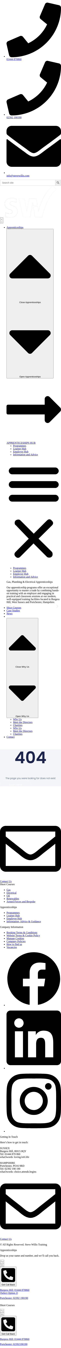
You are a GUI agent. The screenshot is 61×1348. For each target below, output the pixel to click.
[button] (34, 511)
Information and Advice (25, 454)
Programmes (19, 445)
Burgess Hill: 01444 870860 (14, 1339)
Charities (17, 725)
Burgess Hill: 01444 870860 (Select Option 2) (14, 1291)
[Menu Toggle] (1, 220)
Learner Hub (19, 448)
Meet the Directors (23, 722)
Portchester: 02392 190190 (14, 1298)
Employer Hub (20, 451)
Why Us (17, 719)
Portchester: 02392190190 (13, 1344)
